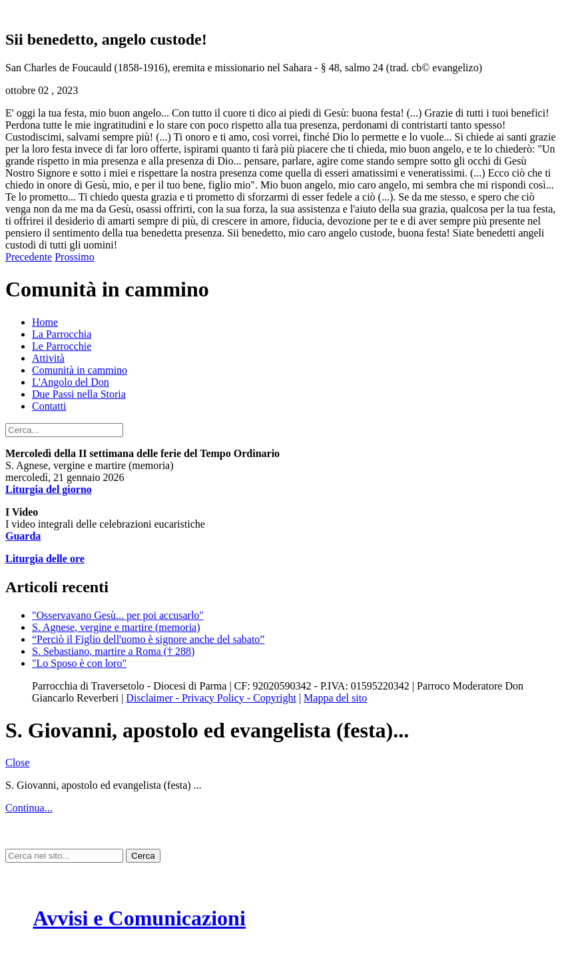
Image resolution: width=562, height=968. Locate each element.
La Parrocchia (61, 334)
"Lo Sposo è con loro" (79, 663)
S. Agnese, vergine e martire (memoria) (116, 627)
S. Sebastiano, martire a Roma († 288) (113, 651)
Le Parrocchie (61, 346)
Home (45, 322)
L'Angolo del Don (70, 382)
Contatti (49, 406)
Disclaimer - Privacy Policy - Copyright (211, 698)
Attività (48, 358)
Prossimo (75, 256)
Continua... (29, 807)
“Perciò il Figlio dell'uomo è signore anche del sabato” (148, 639)
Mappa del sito (335, 698)
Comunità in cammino (79, 370)
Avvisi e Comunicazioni (139, 918)
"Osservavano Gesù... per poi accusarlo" (118, 615)
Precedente (28, 256)
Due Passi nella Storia (79, 394)
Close (17, 762)
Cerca (143, 856)
